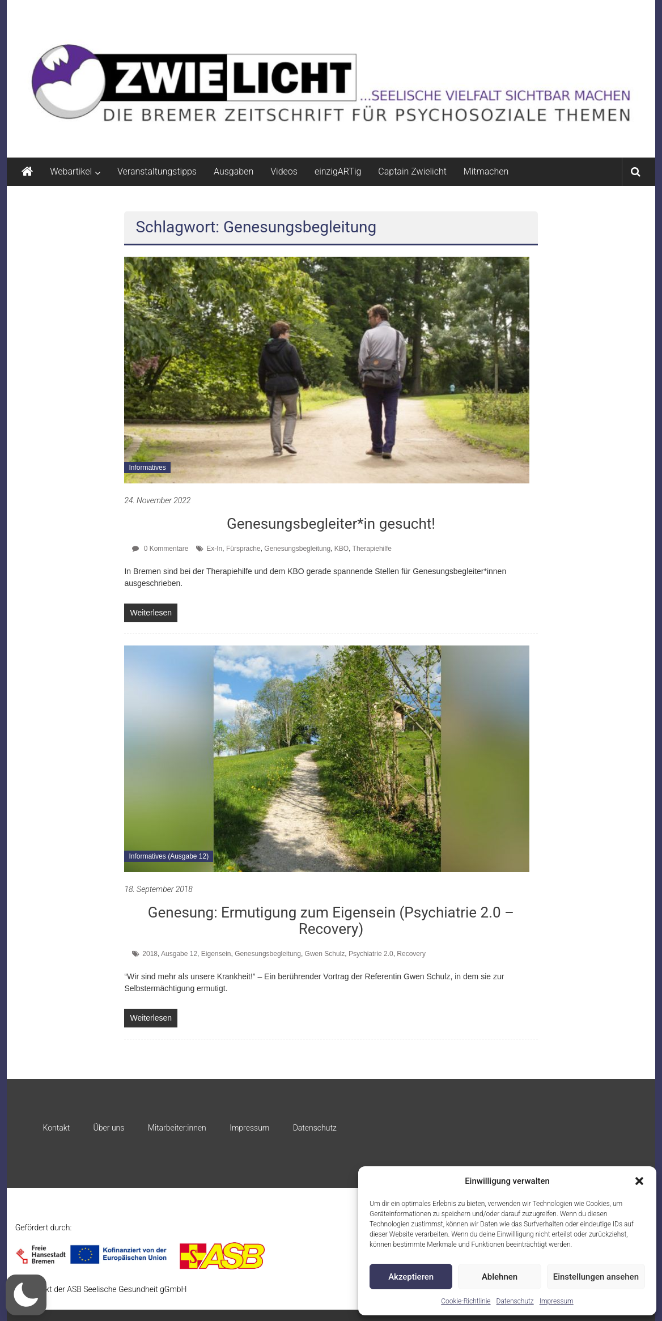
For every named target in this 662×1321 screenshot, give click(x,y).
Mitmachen (486, 171)
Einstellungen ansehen (596, 1277)
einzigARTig (338, 171)
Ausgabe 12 (179, 954)
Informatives (147, 468)
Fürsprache (243, 549)
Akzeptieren (411, 1277)
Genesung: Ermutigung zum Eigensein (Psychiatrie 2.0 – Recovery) (331, 920)
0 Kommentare (160, 549)
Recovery (411, 954)
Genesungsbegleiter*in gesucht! (331, 523)
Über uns (109, 1127)
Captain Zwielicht (412, 171)
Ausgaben (233, 171)
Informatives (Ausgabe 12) (169, 856)
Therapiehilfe (372, 549)
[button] (639, 1181)
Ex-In (214, 549)
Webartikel (71, 171)
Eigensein (216, 954)
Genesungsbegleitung (297, 549)
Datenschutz (515, 1301)
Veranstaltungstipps (157, 171)
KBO (341, 549)
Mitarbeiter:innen (177, 1127)
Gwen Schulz (325, 954)
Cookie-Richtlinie (465, 1301)
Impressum (557, 1301)
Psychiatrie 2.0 (371, 954)
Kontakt (56, 1127)
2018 (150, 954)
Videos (284, 171)
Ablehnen (499, 1277)
